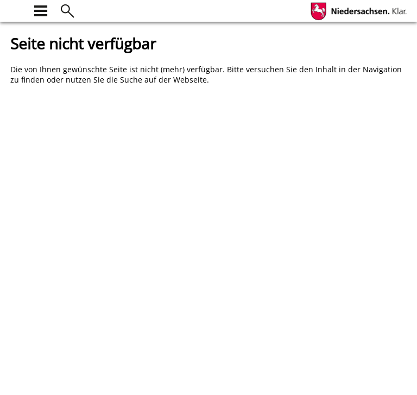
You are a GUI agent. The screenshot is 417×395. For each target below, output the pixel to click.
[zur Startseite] (16, 9)
